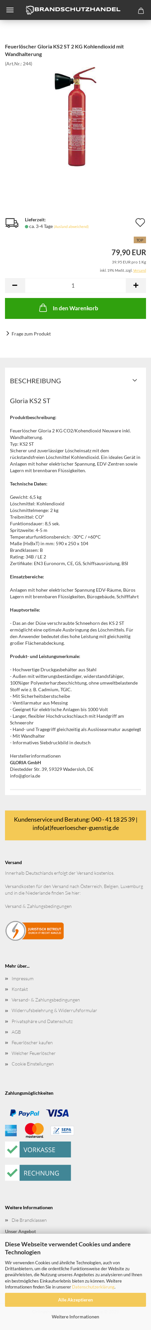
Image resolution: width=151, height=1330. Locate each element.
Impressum (23, 978)
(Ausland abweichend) (71, 226)
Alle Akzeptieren (75, 1299)
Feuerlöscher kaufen (32, 1042)
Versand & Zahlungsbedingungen (38, 906)
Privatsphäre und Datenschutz (42, 1021)
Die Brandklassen (29, 1220)
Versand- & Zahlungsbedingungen (46, 999)
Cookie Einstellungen (33, 1064)
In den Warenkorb (68, 307)
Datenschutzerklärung (93, 1287)
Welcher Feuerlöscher (34, 1053)
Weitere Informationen (75, 1316)
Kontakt (20, 989)
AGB (16, 1032)
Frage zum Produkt (31, 333)
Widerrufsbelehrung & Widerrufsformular (54, 1010)
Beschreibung (35, 381)
